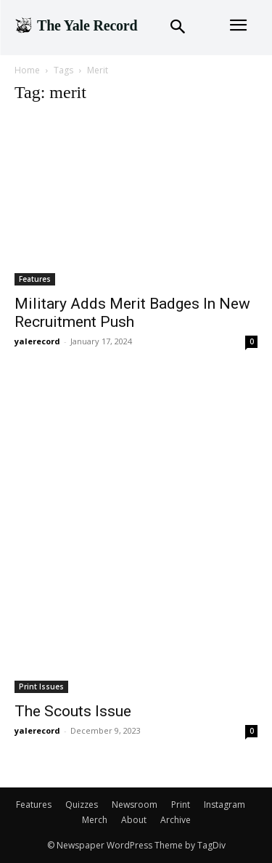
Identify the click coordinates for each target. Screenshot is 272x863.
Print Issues (41, 686)
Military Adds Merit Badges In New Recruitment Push (132, 313)
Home (27, 70)
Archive (175, 820)
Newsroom (134, 804)
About (134, 820)
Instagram (224, 804)
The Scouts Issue (73, 711)
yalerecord (37, 341)
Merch (94, 820)
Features (35, 279)
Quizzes (81, 804)
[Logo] (76, 25)
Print (180, 804)
